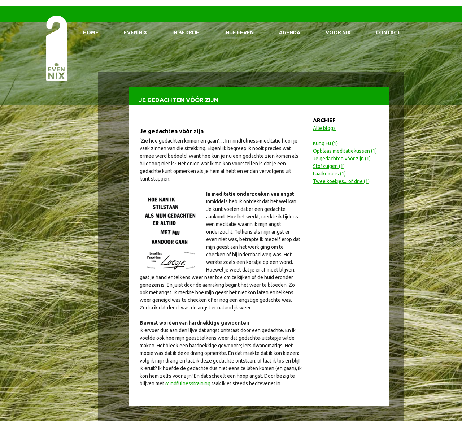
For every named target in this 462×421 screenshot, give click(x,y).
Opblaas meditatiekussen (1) (345, 151)
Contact (388, 32)
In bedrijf (185, 32)
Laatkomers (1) (329, 174)
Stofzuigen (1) (329, 166)
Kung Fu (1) (325, 143)
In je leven (239, 32)
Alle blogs (324, 128)
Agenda (289, 32)
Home (91, 32)
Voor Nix (338, 32)
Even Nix (135, 32)
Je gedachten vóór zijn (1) (342, 158)
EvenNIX (56, 47)
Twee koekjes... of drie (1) (341, 181)
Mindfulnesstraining (187, 383)
